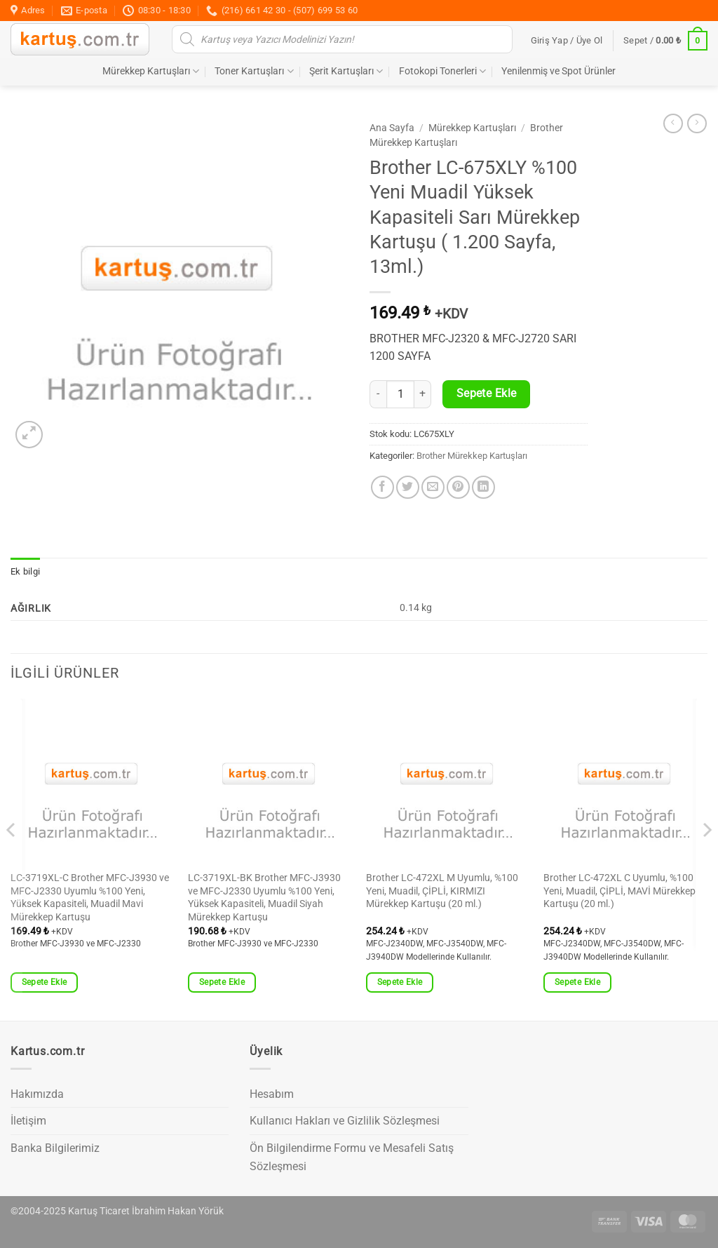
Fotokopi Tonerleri (442, 71)
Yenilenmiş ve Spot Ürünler (558, 71)
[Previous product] (697, 123)
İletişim (28, 1120)
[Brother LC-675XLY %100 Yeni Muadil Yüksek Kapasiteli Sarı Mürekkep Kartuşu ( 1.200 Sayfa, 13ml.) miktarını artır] (422, 394)
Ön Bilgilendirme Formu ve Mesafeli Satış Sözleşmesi (352, 1157)
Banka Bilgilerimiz (55, 1148)
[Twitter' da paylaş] (407, 487)
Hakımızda (37, 1094)
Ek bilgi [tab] (25, 571)
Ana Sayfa (392, 127)
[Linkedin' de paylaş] (483, 487)
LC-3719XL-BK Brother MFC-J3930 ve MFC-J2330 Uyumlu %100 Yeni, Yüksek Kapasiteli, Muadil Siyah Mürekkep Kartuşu (264, 897)
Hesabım (272, 1094)
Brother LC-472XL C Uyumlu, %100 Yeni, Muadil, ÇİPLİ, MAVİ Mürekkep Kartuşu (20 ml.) (619, 891)
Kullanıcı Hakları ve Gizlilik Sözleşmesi (345, 1120)
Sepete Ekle (486, 393)
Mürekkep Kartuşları (150, 71)
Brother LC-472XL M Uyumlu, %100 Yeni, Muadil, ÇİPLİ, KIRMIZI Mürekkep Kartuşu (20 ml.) (442, 891)
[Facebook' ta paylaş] (382, 487)
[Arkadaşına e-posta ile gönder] (433, 487)
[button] (567, 41)
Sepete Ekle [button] (44, 982)
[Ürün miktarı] (400, 394)
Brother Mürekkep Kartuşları (471, 455)
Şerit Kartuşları (346, 71)
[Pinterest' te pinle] (458, 487)
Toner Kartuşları (254, 71)
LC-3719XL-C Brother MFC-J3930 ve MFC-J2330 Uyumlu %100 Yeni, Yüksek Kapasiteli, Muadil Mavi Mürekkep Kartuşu (90, 897)
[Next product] (673, 123)
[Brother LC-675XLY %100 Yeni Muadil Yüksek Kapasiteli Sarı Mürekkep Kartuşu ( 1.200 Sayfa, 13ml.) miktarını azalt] (378, 394)
